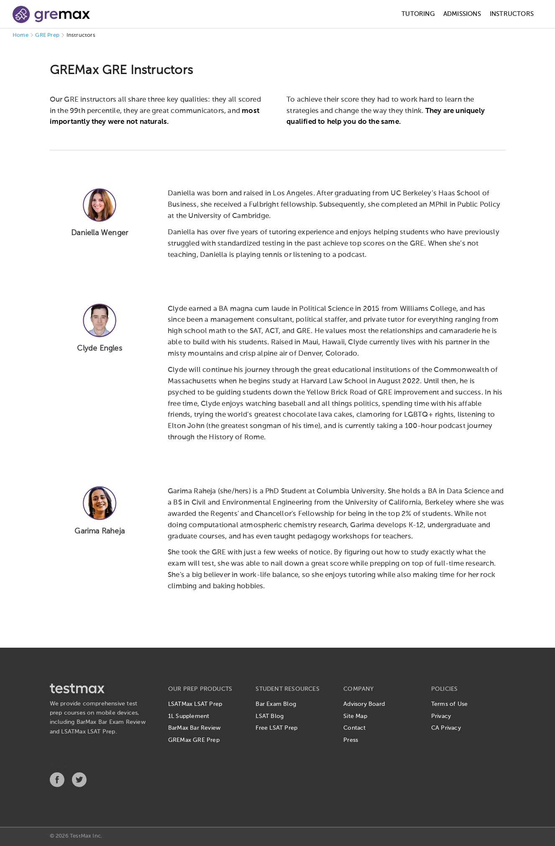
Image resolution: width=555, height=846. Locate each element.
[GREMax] (51, 14)
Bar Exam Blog (276, 704)
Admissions (462, 14)
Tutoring (418, 14)
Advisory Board (364, 704)
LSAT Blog (270, 716)
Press (350, 740)
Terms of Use (449, 704)
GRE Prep (47, 35)
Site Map (355, 716)
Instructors (512, 14)
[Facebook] (57, 785)
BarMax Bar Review (194, 728)
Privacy (441, 716)
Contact (354, 728)
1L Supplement (189, 716)
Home (20, 35)
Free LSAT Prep (276, 728)
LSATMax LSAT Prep (195, 704)
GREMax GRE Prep (194, 740)
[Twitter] (79, 785)
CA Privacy (446, 728)
